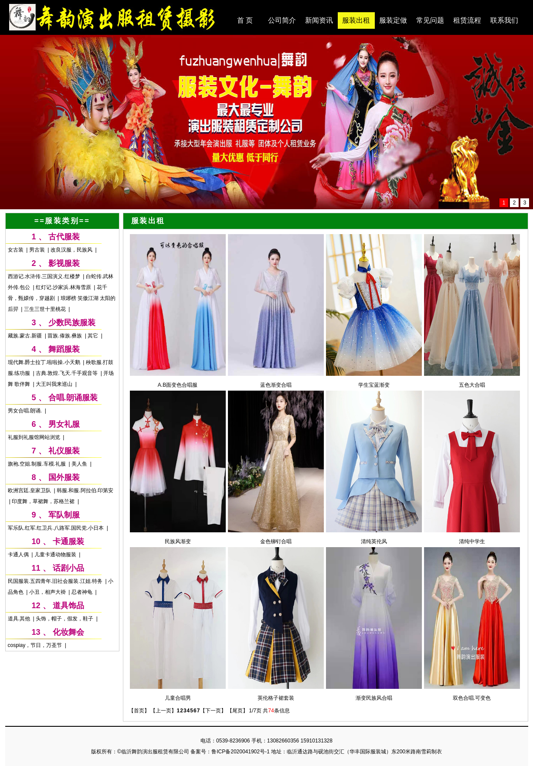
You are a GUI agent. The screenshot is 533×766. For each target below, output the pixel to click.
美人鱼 (79, 464)
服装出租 (356, 20)
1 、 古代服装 (56, 236)
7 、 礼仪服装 (56, 450)
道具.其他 (20, 619)
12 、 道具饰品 (58, 605)
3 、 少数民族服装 (63, 322)
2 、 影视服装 (56, 263)
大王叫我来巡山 (55, 384)
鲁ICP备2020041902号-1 (240, 752)
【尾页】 (237, 711)
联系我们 (504, 20)
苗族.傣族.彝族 (65, 336)
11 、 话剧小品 (58, 568)
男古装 (37, 250)
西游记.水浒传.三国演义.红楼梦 (44, 276)
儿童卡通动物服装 (56, 555)
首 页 (245, 20)
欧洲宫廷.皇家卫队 (30, 490)
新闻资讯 (319, 20)
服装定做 (393, 20)
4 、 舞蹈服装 (56, 349)
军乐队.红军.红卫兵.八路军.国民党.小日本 (56, 528)
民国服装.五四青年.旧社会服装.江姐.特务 (56, 581)
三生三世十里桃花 (45, 309)
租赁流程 (467, 20)
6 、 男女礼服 (56, 424)
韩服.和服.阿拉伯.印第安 (85, 490)
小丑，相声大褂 (48, 592)
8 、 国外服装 (56, 477)
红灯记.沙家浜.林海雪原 (64, 287)
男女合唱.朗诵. (26, 411)
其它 (93, 336)
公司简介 (282, 20)
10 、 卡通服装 (58, 541)
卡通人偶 (19, 555)
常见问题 (430, 20)
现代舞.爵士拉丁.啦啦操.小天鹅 (44, 362)
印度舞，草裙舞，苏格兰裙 (44, 501)
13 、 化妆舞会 (58, 632)
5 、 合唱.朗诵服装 (65, 397)
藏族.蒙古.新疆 (26, 336)
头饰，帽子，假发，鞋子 (65, 619)
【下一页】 (213, 711)
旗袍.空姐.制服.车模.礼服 (38, 464)
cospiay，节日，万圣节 (36, 645)
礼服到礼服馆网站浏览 (34, 437)
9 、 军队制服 (56, 515)
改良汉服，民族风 (72, 250)
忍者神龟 (82, 592)
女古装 (16, 250)
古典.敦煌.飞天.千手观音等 (67, 373)
